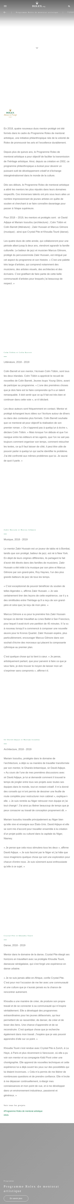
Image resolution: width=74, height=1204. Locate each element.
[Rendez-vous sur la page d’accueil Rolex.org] (37, 5)
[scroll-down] (37, 46)
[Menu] (5, 6)
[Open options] (37, 313)
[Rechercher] (68, 6)
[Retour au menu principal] (5, 12)
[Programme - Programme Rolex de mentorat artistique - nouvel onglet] (16, 1198)
